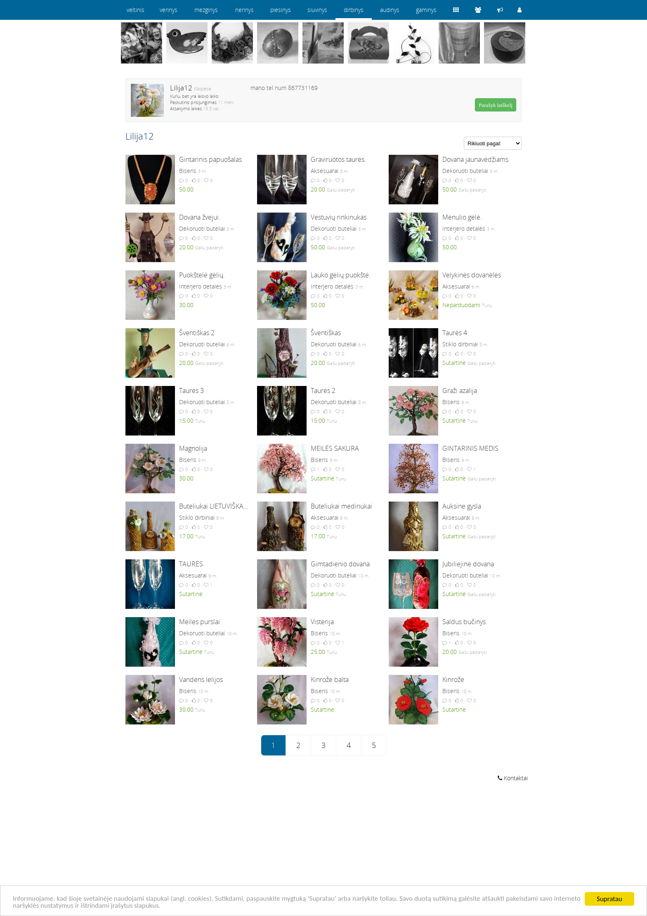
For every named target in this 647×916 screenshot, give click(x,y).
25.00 (318, 652)
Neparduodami (461, 305)
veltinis (135, 10)
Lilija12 (181, 87)
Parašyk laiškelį (495, 105)
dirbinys (354, 10)
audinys (389, 10)
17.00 (186, 536)
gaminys (426, 10)
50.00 (186, 189)
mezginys (206, 10)
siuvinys (317, 10)
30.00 (186, 305)
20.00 (318, 189)
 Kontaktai (513, 778)
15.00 (186, 420)
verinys (168, 10)
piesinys (280, 10)
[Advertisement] (323, 850)
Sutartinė (454, 363)
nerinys (244, 10)
